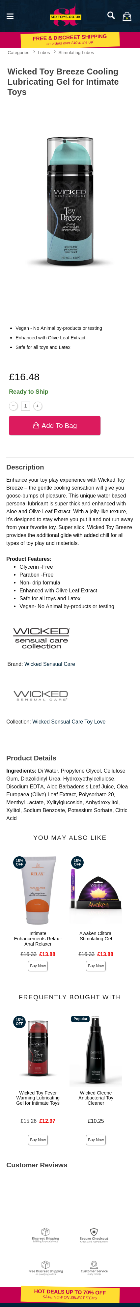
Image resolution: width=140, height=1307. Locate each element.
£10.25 (96, 1121)
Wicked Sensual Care (49, 664)
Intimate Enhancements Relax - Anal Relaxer (38, 938)
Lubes (44, 52)
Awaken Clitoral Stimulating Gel (95, 936)
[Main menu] (10, 15)
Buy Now (38, 966)
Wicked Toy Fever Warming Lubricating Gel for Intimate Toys (38, 1098)
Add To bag (55, 425)
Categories (18, 52)
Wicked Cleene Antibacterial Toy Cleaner (95, 1098)
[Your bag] (127, 16)
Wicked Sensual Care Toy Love (68, 722)
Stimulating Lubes (76, 52)
